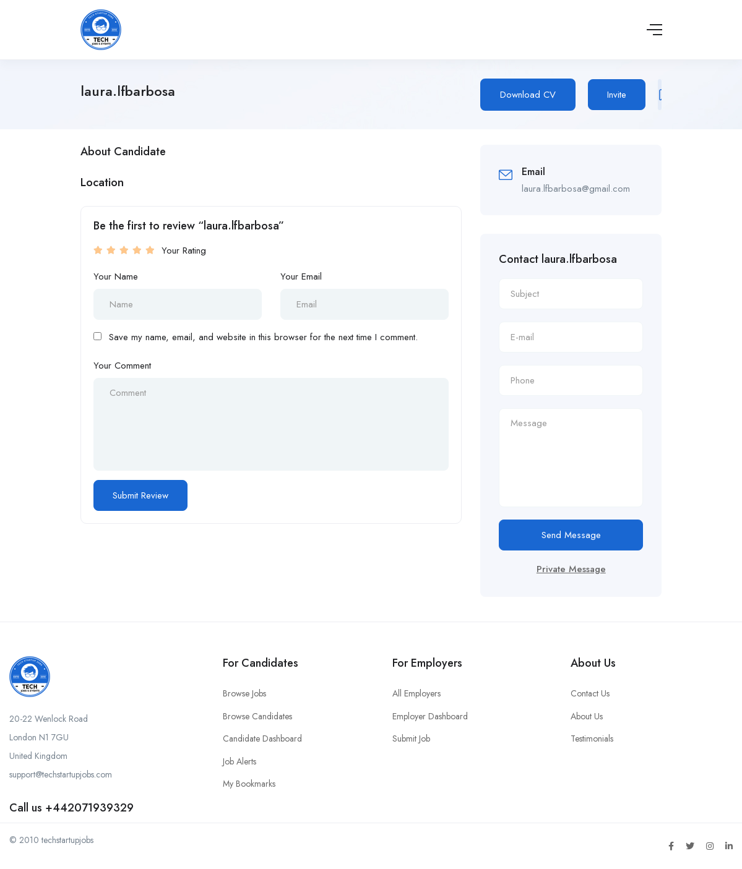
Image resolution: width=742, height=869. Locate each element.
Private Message (571, 569)
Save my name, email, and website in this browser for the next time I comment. (263, 337)
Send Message (571, 535)
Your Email (301, 276)
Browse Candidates (257, 716)
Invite (616, 94)
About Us (587, 716)
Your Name (115, 276)
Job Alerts (239, 761)
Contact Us (590, 693)
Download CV (528, 94)
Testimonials (592, 738)
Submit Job (411, 738)
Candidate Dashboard (262, 738)
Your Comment (122, 365)
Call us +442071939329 (71, 808)
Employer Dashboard (430, 716)
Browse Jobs (244, 693)
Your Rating (184, 250)
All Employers (416, 693)
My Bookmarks (249, 783)
